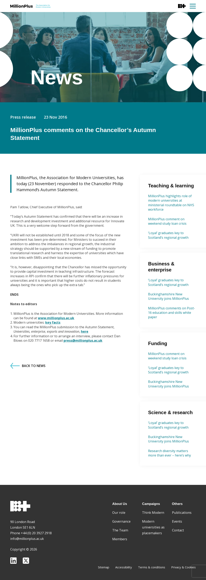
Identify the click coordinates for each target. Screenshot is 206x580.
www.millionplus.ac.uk (56, 337)
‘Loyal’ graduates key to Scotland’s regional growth (168, 254)
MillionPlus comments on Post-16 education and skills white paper (171, 332)
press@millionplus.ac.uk (83, 359)
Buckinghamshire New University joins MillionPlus (168, 315)
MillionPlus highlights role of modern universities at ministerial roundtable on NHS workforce (171, 222)
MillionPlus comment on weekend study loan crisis (167, 240)
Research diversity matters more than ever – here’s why (169, 472)
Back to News (27, 385)
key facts (52, 341)
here (84, 350)
